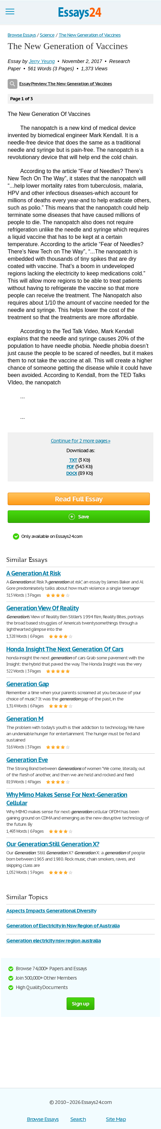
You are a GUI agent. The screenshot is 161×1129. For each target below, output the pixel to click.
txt (73, 459)
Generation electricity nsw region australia (53, 940)
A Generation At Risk (33, 573)
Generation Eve (27, 760)
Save (79, 516)
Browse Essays (43, 1119)
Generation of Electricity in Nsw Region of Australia (63, 925)
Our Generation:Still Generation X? (52, 844)
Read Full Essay (78, 498)
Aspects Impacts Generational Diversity (51, 910)
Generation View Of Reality (42, 608)
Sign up (80, 1003)
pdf (70, 466)
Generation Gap (27, 684)
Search (78, 1119)
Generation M (24, 719)
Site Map (116, 1119)
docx (71, 473)
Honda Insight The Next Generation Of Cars (64, 649)
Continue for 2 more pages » (80, 441)
